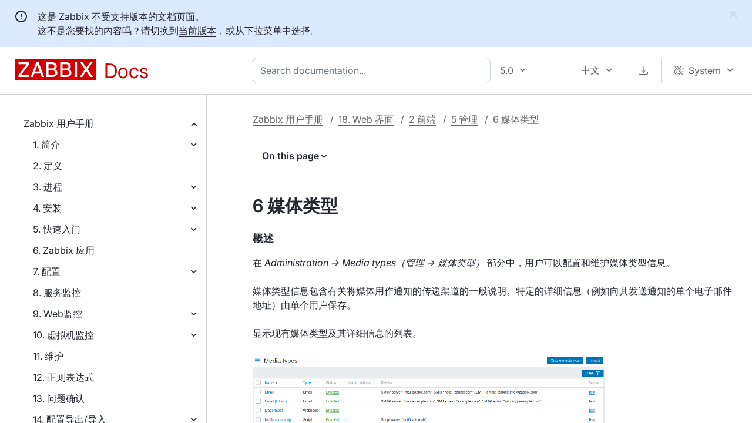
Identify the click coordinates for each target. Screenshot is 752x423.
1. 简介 (46, 144)
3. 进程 (47, 187)
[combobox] (374, 70)
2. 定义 (47, 166)
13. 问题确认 (59, 398)
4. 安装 (47, 208)
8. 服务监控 (57, 292)
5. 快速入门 (56, 229)
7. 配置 (47, 271)
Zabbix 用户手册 (59, 123)
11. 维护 (48, 356)
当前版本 (197, 30)
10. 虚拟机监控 (63, 335)
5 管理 (464, 119)
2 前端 (422, 119)
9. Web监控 (57, 314)
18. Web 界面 (366, 119)
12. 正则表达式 (63, 377)
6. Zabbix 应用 (64, 250)
